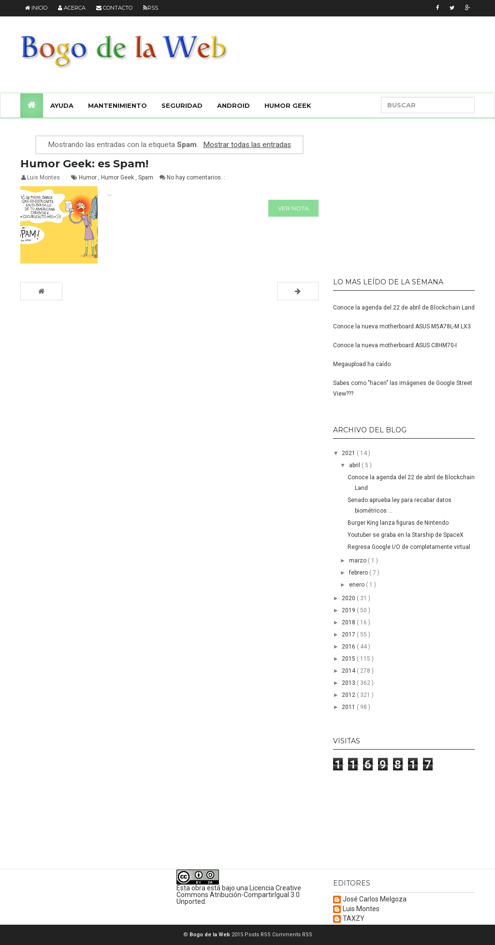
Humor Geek (287, 105)
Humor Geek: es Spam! (84, 163)
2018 (349, 622)
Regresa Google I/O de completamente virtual (409, 547)
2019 (349, 610)
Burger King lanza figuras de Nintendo (398, 522)
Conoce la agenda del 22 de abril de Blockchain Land (404, 307)
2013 (349, 682)
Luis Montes (361, 909)
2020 (349, 598)
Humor (88, 177)
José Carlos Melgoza (375, 899)
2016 (349, 646)
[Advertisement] (393, 193)
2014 (349, 670)
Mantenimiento (117, 105)
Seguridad (182, 105)
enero (357, 584)
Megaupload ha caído (362, 364)
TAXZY (353, 918)
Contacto (114, 7)
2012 (349, 695)
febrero (359, 572)
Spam (146, 177)
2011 (349, 707)
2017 (349, 634)
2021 (349, 453)
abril (355, 465)
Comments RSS (292, 934)
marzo (358, 560)
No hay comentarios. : (196, 177)
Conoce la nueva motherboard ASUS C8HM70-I (395, 345)
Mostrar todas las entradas (247, 144)
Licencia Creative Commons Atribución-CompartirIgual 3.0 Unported (238, 894)
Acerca (72, 7)
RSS (150, 7)
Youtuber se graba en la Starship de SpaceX (406, 535)
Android (233, 105)
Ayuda (61, 105)
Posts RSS (258, 934)
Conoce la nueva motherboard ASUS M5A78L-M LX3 (402, 326)
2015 (349, 658)
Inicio (36, 7)
